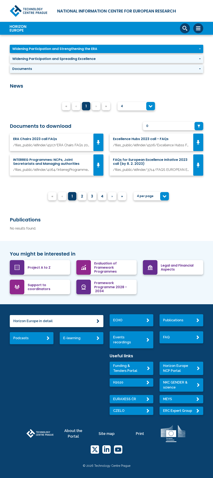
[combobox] (136, 106)
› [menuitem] (112, 196)
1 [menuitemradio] (86, 106)
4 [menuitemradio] (102, 196)
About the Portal (73, 433)
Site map (107, 433)
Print (140, 433)
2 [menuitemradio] (82, 196)
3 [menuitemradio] (92, 196)
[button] (106, 49)
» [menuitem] (122, 196)
